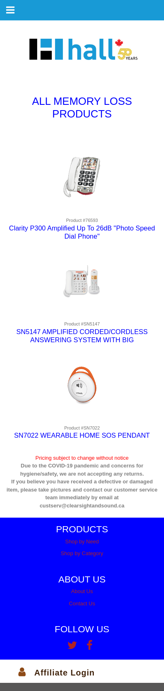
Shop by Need (82, 541)
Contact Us (82, 603)
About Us (82, 591)
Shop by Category (82, 553)
